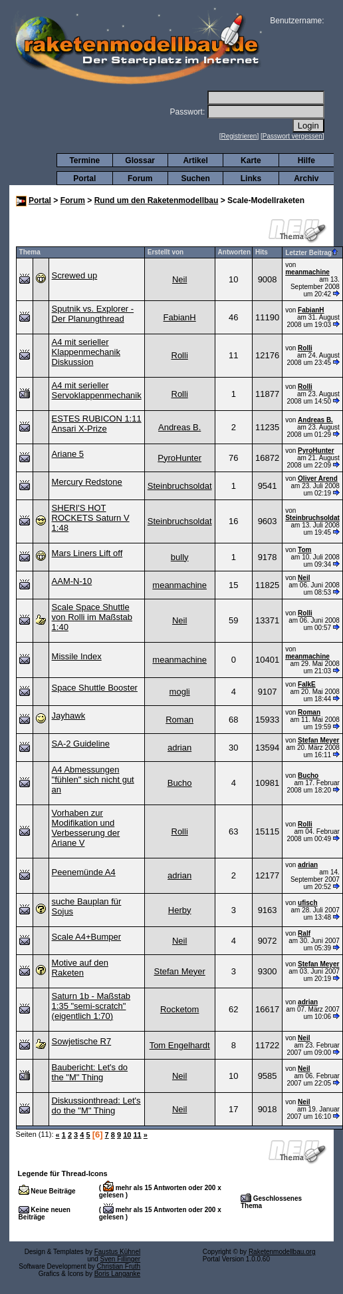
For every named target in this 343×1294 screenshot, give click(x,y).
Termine (84, 160)
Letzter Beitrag (311, 252)
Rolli (180, 355)
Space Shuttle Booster (95, 688)
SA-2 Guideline (81, 744)
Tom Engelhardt (180, 1045)
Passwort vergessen (292, 136)
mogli (180, 692)
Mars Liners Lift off (87, 553)
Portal (84, 178)
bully (180, 557)
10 (127, 1135)
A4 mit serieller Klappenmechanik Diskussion (86, 352)
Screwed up (75, 275)
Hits (261, 252)
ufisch (307, 902)
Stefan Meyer (318, 740)
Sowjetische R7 (82, 1041)
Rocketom (179, 1009)
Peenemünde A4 (84, 872)
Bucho (180, 783)
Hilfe (306, 160)
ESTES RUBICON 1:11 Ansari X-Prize (97, 424)
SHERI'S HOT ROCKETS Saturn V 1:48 (91, 518)
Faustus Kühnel (117, 1251)
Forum (140, 178)
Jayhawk (69, 716)
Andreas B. (179, 427)
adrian (179, 748)
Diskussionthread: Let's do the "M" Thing (96, 1106)
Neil (179, 279)
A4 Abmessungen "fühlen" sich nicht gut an (93, 780)
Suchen (195, 178)
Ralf (304, 933)
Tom (304, 549)
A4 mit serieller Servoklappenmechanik (97, 390)
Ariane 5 (68, 454)
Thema (30, 252)
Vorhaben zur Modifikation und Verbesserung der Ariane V (86, 828)
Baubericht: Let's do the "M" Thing (90, 1072)
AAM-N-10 (72, 581)
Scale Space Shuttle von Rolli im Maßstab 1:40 (92, 617)
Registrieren (239, 136)
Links (251, 178)
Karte (251, 160)
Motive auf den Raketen (80, 968)
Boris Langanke (117, 1273)
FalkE (307, 684)
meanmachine (307, 272)
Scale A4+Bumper (86, 937)
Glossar (140, 160)
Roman (179, 720)
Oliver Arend (318, 478)
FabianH (180, 317)
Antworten (234, 252)
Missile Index (77, 656)
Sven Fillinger (120, 1259)
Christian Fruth (119, 1266)
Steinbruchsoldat (180, 486)
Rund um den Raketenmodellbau (156, 200)
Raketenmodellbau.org (282, 1251)
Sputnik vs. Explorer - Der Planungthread (93, 314)
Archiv (306, 178)
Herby (179, 910)
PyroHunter (179, 458)
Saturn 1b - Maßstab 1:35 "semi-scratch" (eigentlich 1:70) (91, 1006)
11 (137, 1135)
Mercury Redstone (87, 482)
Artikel (195, 160)
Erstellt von (165, 252)
